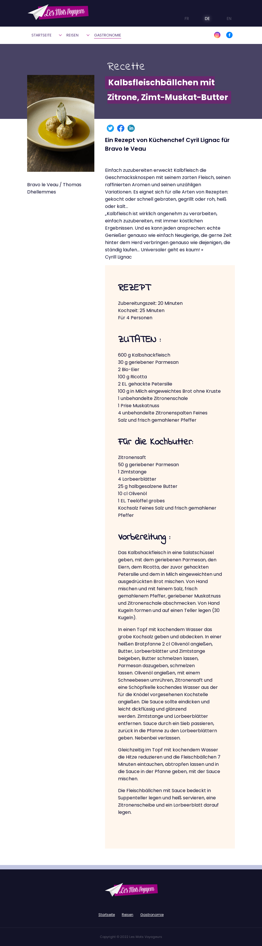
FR (183, 18)
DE (203, 18)
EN (224, 18)
